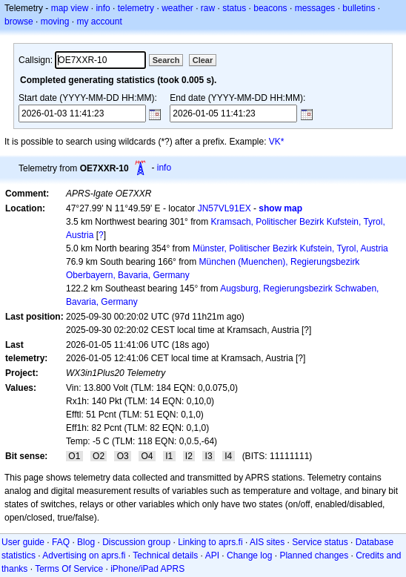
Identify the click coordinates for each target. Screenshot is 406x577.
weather (177, 8)
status (234, 8)
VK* (276, 141)
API (212, 555)
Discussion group (136, 542)
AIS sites (267, 542)
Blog (86, 542)
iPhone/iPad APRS (147, 569)
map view (70, 8)
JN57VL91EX (224, 208)
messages (315, 8)
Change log (249, 555)
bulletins (358, 8)
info (103, 8)
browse (18, 21)
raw (208, 8)
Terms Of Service (69, 569)
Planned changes (313, 555)
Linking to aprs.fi (210, 542)
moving (55, 21)
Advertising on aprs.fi (83, 555)
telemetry (136, 8)
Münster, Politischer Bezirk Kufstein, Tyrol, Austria (290, 248)
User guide (22, 542)
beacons (270, 8)
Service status (319, 542)
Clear (203, 60)
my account (99, 21)
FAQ (61, 542)
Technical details (165, 555)
